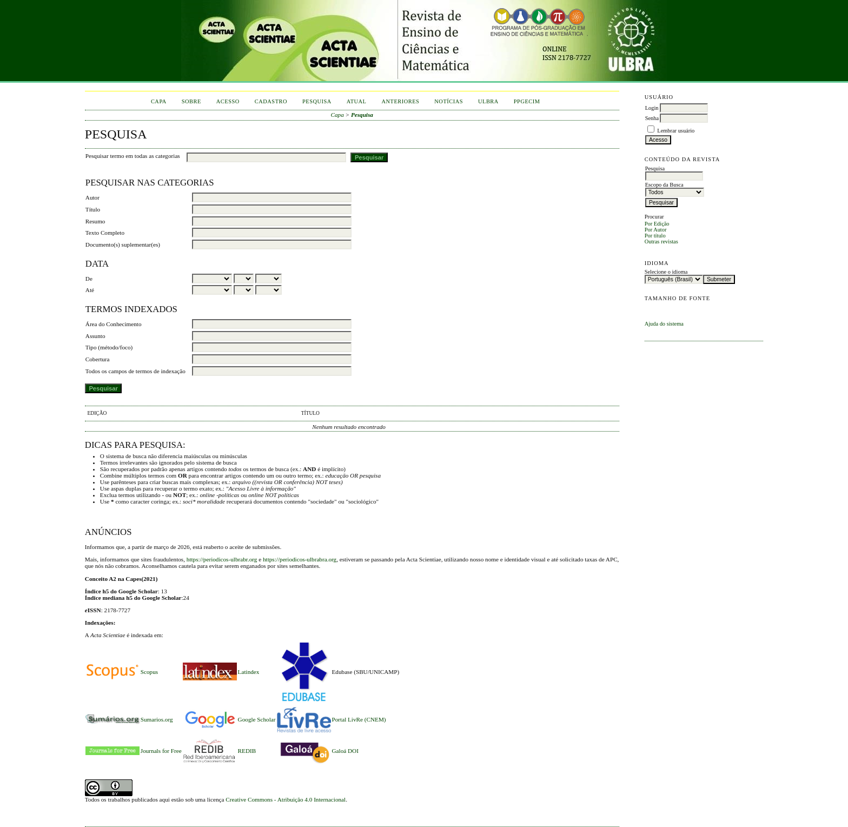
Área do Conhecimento (113, 324)
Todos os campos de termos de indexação (135, 371)
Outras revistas (661, 241)
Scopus (149, 672)
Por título (655, 236)
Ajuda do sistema (664, 324)
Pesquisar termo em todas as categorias (132, 156)
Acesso (228, 101)
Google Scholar (257, 719)
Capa (159, 101)
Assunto (95, 336)
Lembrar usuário (675, 131)
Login (652, 108)
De (88, 278)
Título (92, 209)
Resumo (95, 221)
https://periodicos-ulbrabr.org (222, 559)
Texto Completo (104, 232)
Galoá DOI (345, 750)
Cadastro (271, 101)
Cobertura (97, 359)
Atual (357, 101)
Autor (92, 197)
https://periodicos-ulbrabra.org (299, 559)
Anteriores (400, 101)
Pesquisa (317, 101)
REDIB (247, 750)
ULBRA (488, 101)
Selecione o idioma (666, 272)
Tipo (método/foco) (109, 347)
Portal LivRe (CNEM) (359, 719)
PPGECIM (527, 101)
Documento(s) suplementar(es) (122, 244)
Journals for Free (161, 750)
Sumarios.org (157, 719)
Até (89, 290)
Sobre (191, 101)
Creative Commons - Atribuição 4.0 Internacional (286, 799)
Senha (652, 118)
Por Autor (656, 230)
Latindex (249, 672)
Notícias (448, 101)
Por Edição (657, 224)
